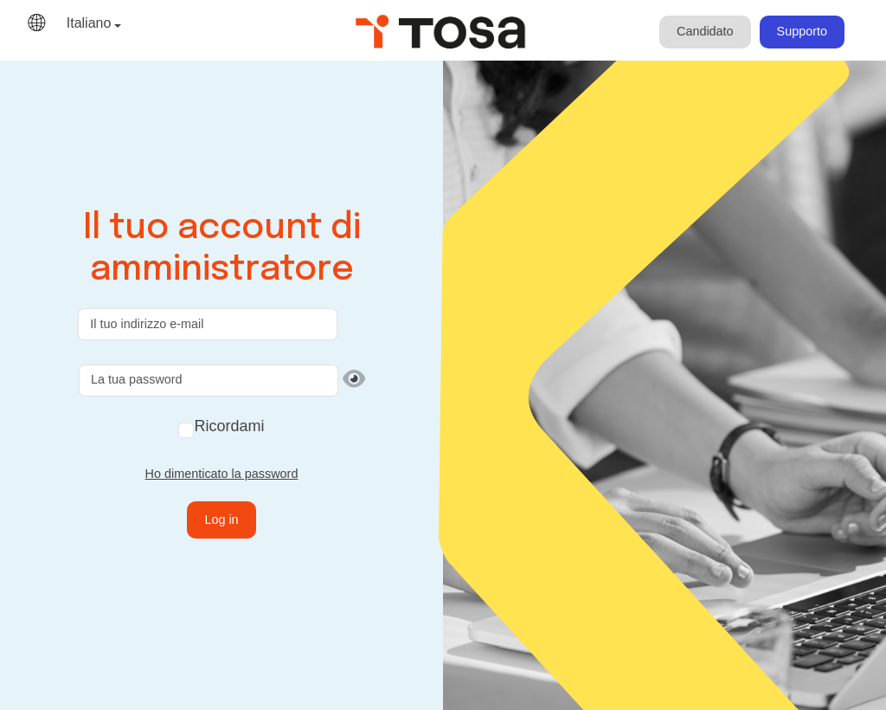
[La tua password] (208, 381)
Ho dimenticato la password (222, 474)
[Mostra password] (354, 380)
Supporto (802, 31)
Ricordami (229, 426)
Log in (221, 519)
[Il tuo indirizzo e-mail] (207, 324)
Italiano (89, 23)
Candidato (705, 31)
